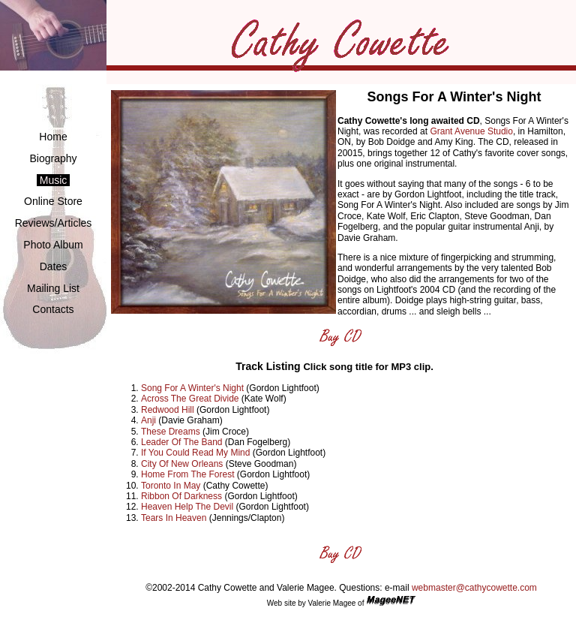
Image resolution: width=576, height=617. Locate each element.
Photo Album (53, 245)
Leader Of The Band (182, 442)
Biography (53, 158)
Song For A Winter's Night (192, 388)
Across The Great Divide (190, 398)
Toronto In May (170, 485)
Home (53, 137)
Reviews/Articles (53, 223)
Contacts (52, 309)
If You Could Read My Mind (195, 452)
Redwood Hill (167, 410)
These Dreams (170, 431)
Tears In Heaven (173, 518)
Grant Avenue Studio (471, 131)
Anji (148, 420)
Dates (53, 266)
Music (53, 180)
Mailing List (53, 288)
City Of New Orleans (182, 464)
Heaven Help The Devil (187, 506)
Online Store (53, 201)
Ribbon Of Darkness (181, 496)
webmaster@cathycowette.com (474, 587)
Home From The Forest (187, 474)
